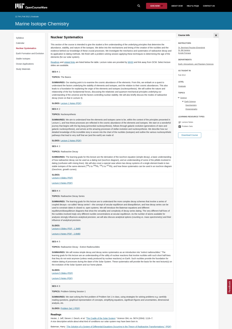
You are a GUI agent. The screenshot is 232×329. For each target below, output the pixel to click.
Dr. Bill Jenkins (184, 50)
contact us (209, 6)
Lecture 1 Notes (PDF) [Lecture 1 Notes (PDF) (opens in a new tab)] (71, 103)
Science (183, 98)
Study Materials (23, 69)
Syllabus (20, 38)
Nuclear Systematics (26, 48)
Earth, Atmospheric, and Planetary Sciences (196, 64)
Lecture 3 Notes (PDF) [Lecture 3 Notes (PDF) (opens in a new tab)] (62, 183)
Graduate (182, 86)
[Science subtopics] (179, 98)
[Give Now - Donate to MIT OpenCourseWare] (156, 6)
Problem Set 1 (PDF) (70, 308)
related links (69, 62)
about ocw (177, 6)
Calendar (20, 43)
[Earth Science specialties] (183, 101)
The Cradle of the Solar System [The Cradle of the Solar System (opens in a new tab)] (100, 318)
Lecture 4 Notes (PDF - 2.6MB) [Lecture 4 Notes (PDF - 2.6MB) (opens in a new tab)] (66, 234)
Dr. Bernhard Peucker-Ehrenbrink (191, 48)
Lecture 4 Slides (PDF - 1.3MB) (66, 228)
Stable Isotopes (23, 58)
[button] (189, 135)
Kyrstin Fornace (184, 53)
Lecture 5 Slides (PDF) (62, 273)
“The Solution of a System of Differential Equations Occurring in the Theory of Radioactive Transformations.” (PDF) (118, 326)
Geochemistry (191, 105)
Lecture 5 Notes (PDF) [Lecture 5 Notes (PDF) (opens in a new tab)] (62, 278)
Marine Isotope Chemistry (42, 23)
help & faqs (193, 6)
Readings (55, 62)
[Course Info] (216, 35)
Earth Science (190, 102)
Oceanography (191, 109)
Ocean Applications (25, 64)
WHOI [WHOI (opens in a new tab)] (130, 62)
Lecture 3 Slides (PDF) (62, 178)
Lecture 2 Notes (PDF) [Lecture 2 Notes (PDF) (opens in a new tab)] (71, 140)
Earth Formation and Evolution (30, 53)
